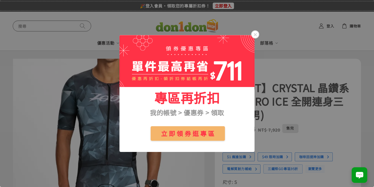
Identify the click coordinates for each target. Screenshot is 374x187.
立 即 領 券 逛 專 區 (188, 133)
